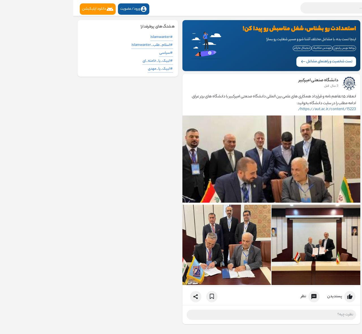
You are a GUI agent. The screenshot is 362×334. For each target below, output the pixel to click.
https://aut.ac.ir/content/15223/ (254, 109)
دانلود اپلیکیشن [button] (24, 9)
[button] (284, 8)
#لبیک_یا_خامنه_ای (84, 61)
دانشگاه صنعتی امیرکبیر (245, 81)
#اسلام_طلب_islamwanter (79, 45)
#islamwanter (88, 37)
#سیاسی (93, 53)
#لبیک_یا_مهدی (87, 69)
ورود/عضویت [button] (60, 9)
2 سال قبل (258, 86)
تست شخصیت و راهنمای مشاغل (253, 62)
